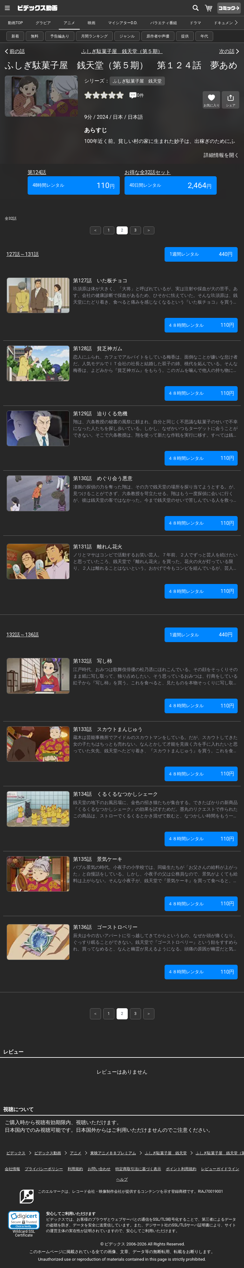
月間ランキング (94, 36)
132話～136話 (22, 635)
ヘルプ (122, 1179)
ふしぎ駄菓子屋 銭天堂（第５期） (122, 51)
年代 (204, 36)
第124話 (37, 172)
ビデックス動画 (47, 1153)
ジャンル (127, 36)
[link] (24, 1220)
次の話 (226, 51)
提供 (185, 36)
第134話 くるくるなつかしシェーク (115, 794)
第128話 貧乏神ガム (97, 349)
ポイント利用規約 (181, 1169)
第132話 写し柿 (92, 661)
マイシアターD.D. (123, 23)
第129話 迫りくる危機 (100, 414)
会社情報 (12, 1169)
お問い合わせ (99, 1169)
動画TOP (15, 23)
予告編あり (59, 36)
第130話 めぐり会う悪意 (102, 478)
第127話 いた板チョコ (100, 281)
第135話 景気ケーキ (97, 859)
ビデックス (15, 1153)
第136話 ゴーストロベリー (105, 927)
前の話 (17, 51)
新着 (15, 36)
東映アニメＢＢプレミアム (113, 1153)
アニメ (69, 23)
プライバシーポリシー (44, 1169)
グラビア (43, 23)
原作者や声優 (157, 36)
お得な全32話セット (148, 172)
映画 (91, 23)
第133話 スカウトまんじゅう (108, 729)
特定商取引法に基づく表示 (138, 1169)
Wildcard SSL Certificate (24, 1233)
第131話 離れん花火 (97, 547)
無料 (34, 36)
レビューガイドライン (220, 1169)
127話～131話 (22, 254)
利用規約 (75, 1169)
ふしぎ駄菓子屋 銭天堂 (166, 1153)
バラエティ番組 (163, 23)
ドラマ (195, 23)
